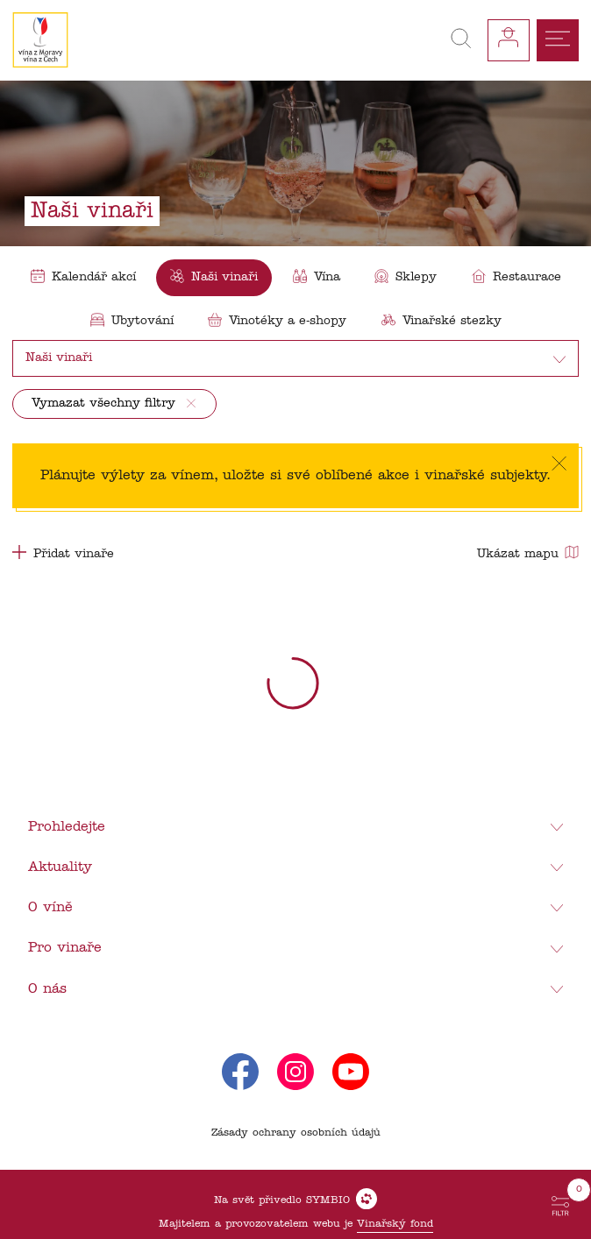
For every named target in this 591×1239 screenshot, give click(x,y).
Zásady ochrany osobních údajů (296, 1133)
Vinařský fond (395, 1224)
